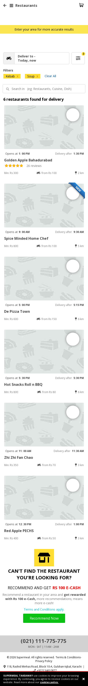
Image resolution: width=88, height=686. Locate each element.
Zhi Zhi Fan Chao (18, 457)
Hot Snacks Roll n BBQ (23, 384)
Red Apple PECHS (19, 530)
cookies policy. (49, 682)
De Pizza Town (17, 311)
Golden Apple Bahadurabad (28, 160)
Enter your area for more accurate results (44, 29)
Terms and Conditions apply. (44, 609)
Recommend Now (44, 618)
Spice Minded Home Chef (26, 238)
